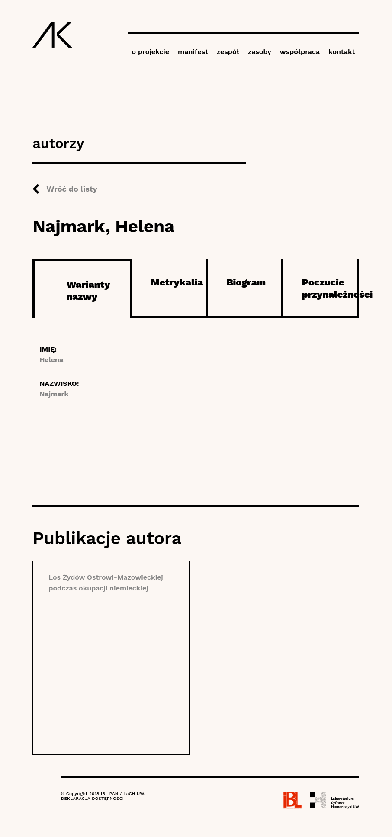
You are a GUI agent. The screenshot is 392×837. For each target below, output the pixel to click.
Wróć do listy (71, 188)
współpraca (300, 52)
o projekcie (151, 52)
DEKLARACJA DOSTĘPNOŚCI (92, 798)
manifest (193, 52)
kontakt (341, 52)
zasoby (259, 52)
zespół (228, 52)
